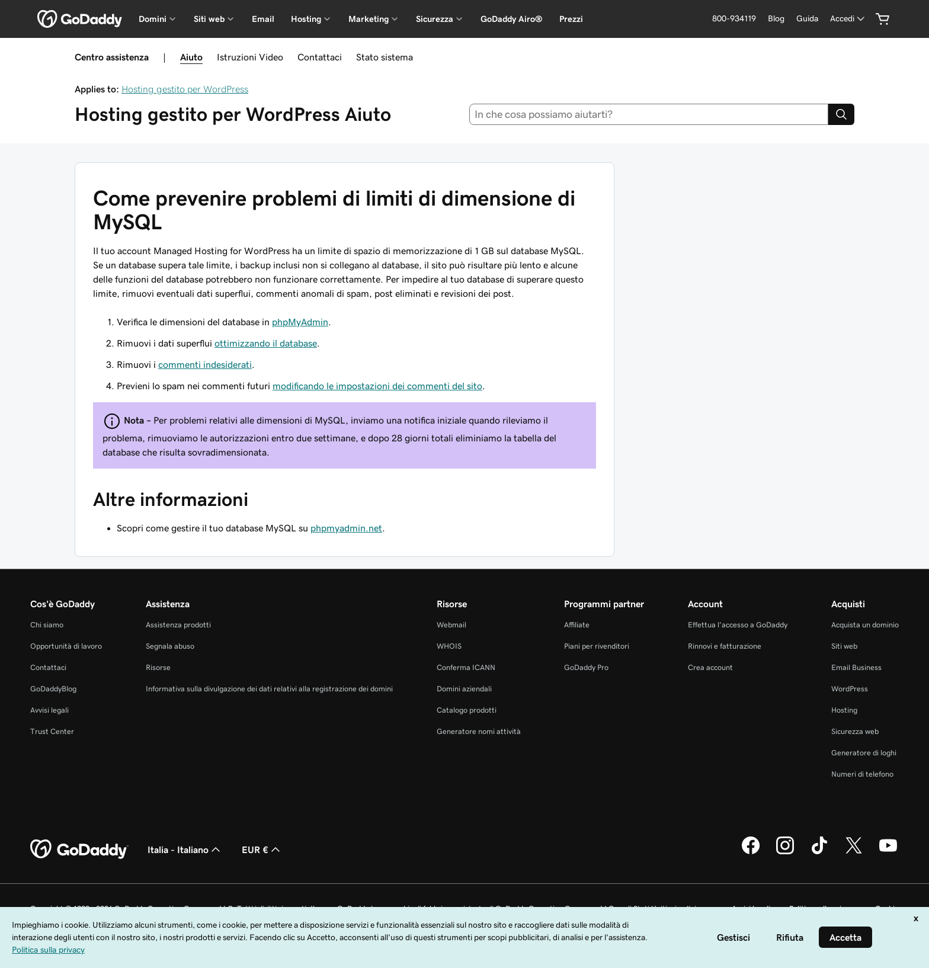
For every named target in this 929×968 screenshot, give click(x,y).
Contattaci (319, 57)
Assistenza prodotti (178, 625)
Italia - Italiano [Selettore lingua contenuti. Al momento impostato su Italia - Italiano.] (185, 849)
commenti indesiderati (205, 364)
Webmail (451, 625)
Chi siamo (46, 625)
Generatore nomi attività (479, 731)
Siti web (844, 646)
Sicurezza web (855, 731)
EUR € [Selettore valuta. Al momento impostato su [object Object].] (262, 849)
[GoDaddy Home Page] (79, 849)
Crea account (710, 667)
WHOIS (449, 646)
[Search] (841, 114)
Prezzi (571, 19)
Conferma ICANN (466, 667)
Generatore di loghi (863, 753)
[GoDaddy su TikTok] (819, 852)
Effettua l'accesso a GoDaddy (737, 625)
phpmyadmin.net (346, 528)
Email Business (856, 667)
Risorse (158, 667)
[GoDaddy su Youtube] (888, 852)
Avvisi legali (49, 710)
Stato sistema (384, 57)
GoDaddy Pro (586, 667)
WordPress (849, 689)
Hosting (844, 710)
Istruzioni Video (250, 57)
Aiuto (191, 57)
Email (263, 19)
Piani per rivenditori (596, 646)
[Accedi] (848, 19)
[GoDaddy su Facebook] (750, 852)
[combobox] (649, 114)
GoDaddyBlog (53, 689)
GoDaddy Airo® (511, 19)
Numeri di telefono (862, 774)
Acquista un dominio (865, 625)
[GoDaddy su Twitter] (853, 852)
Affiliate (577, 625)
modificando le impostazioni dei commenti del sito (377, 385)
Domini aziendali (464, 689)
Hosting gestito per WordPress (184, 89)
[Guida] (807, 19)
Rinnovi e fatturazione (724, 646)
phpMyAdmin (300, 321)
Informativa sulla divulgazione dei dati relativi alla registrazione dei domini (269, 689)
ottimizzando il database (265, 343)
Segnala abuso (170, 646)
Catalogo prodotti (466, 710)
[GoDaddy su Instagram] (785, 852)
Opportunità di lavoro (66, 646)
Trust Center (52, 731)
